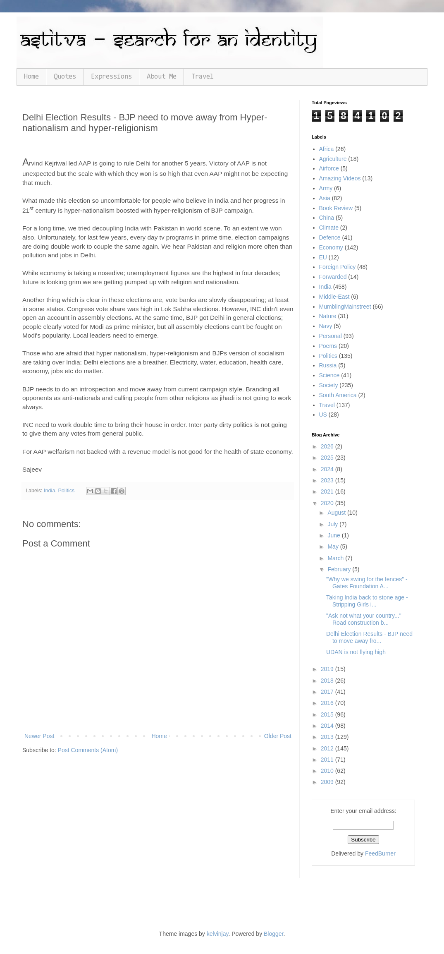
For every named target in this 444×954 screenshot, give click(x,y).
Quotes (65, 76)
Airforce (329, 168)
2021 (328, 491)
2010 (328, 770)
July (333, 524)
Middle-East (334, 296)
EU (323, 257)
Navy (325, 326)
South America (338, 395)
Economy (331, 247)
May (333, 546)
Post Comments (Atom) (88, 750)
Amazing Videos (340, 178)
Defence (330, 237)
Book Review (336, 208)
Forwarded (333, 276)
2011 (328, 759)
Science (329, 375)
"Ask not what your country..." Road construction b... (363, 619)
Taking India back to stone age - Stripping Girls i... (367, 601)
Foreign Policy (337, 267)
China (326, 217)
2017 (328, 691)
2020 (328, 503)
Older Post (277, 736)
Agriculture (333, 159)
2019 (328, 669)
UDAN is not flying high (356, 652)
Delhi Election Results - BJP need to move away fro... (369, 637)
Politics (66, 491)
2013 (328, 736)
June (334, 535)
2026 (328, 446)
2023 (328, 480)
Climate (329, 227)
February (339, 569)
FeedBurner (380, 853)
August (337, 512)
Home (31, 76)
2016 (328, 703)
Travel (202, 76)
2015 (328, 714)
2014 (328, 725)
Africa (326, 149)
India (49, 491)
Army (326, 188)
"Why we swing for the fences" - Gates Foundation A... (367, 583)
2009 (328, 782)
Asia (324, 198)
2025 (328, 457)
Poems (328, 346)
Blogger (273, 933)
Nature (328, 316)
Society (328, 385)
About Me (162, 76)
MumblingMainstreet (345, 306)
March (336, 558)
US (323, 414)
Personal (330, 336)
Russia (328, 365)
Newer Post (39, 736)
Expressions (111, 76)
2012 (328, 748)
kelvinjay (218, 933)
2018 (328, 680)
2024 (328, 469)
